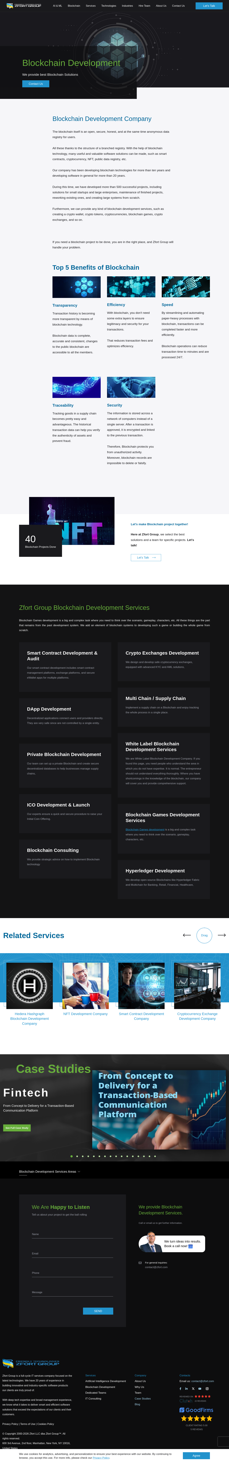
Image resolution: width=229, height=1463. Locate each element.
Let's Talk (209, 5)
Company (140, 1375)
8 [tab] (110, 1156)
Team (138, 1392)
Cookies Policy (45, 1424)
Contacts (185, 1375)
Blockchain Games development (145, 829)
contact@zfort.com (156, 1267)
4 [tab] (88, 1156)
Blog (137, 1404)
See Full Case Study (17, 1127)
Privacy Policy (101, 1457)
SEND (98, 1311)
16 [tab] (155, 1156)
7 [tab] (105, 1156)
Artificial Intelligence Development (105, 1381)
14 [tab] (144, 1156)
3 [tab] (82, 1156)
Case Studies (143, 1398)
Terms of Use (27, 1424)
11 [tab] (127, 1156)
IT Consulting (93, 1398)
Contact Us (178, 5)
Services (90, 1375)
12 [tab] (133, 1156)
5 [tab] (94, 1156)
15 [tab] (149, 1156)
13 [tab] (138, 1156)
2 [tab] (77, 1156)
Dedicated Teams (95, 1392)
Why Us (139, 1387)
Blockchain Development (100, 1387)
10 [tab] (121, 1156)
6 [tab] (99, 1156)
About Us (140, 1381)
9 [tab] (116, 1156)
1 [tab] (71, 1156)
